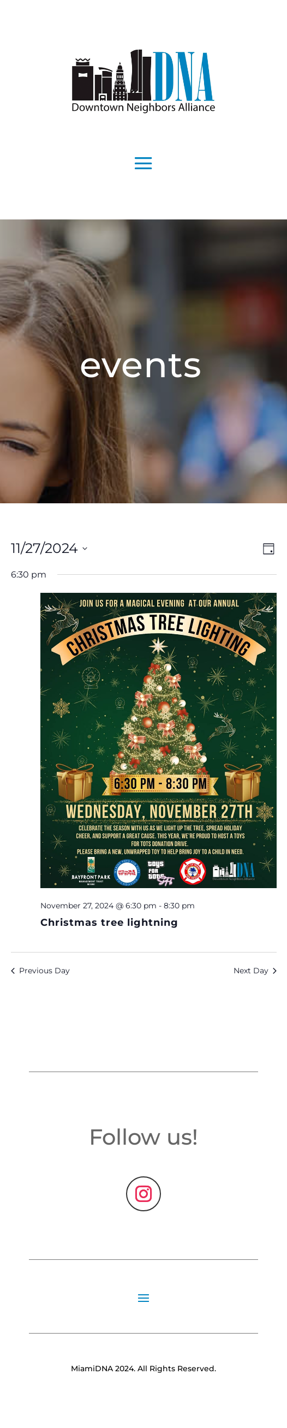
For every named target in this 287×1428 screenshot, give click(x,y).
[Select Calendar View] (269, 549)
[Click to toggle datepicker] (49, 548)
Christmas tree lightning (109, 923)
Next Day (255, 970)
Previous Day (40, 970)
